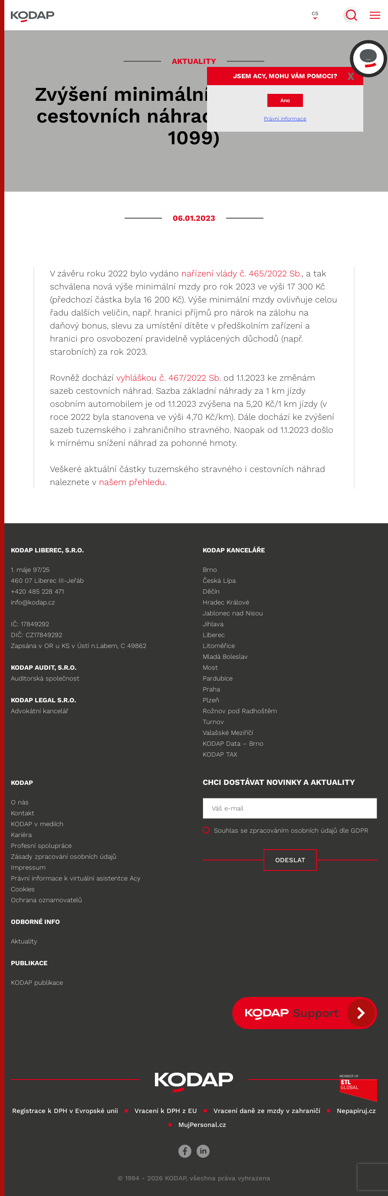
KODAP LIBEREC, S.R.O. (47, 550)
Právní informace (285, 119)
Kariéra (21, 835)
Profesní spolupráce (41, 846)
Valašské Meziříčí (228, 733)
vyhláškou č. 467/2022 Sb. (168, 377)
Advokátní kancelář (40, 711)
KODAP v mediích (37, 824)
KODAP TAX (220, 754)
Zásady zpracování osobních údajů (63, 856)
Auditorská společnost (45, 678)
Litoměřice (219, 646)
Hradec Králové (226, 602)
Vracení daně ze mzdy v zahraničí (267, 1111)
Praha (211, 689)
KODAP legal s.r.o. (43, 700)
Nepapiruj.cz (356, 1111)
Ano (285, 100)
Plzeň (211, 700)
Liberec (214, 635)
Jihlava (213, 624)
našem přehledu (132, 482)
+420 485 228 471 (37, 591)
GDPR (359, 830)
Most (210, 667)
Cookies (23, 889)
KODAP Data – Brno (233, 744)
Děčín (211, 591)
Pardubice (218, 678)
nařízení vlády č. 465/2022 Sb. (241, 273)
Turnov (213, 722)
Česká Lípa (219, 581)
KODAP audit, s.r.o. (43, 667)
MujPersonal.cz (202, 1125)
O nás (20, 802)
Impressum (28, 867)
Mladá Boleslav (225, 657)
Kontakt (22, 813)
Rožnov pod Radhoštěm (240, 711)
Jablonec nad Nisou (233, 613)
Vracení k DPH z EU (166, 1111)
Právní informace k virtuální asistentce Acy (76, 878)
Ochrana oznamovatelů (46, 900)
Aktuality (24, 941)
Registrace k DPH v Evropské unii (65, 1111)
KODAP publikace (37, 983)
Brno (210, 570)
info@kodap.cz (33, 602)
